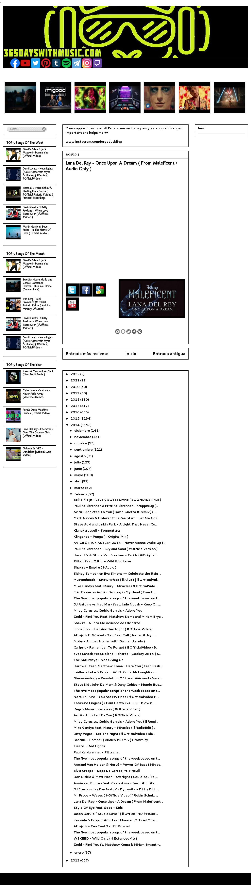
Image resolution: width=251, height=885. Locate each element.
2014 (76, 425)
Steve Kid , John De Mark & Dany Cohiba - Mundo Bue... (118, 684)
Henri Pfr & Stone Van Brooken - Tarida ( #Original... (116, 555)
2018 (75, 399)
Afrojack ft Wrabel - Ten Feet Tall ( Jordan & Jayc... (115, 635)
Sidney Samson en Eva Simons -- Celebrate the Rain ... (117, 573)
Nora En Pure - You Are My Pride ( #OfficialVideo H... (116, 696)
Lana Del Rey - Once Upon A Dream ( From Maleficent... (118, 801)
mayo (79, 475)
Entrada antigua (169, 353)
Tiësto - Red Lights (89, 746)
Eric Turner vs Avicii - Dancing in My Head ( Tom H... (115, 592)
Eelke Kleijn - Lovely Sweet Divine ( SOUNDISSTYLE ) (117, 499)
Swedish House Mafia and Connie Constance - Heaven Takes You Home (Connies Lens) (37, 284)
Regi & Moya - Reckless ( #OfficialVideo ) (107, 709)
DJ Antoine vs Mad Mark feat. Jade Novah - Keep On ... (117, 604)
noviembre (83, 436)
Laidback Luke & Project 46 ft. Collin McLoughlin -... (115, 672)
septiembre (83, 449)
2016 (75, 412)
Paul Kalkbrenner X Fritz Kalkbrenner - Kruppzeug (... (116, 505)
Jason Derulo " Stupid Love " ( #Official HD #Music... (116, 813)
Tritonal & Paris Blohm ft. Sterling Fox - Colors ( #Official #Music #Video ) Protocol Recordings (38, 193)
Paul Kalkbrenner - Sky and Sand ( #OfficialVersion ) (116, 548)
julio (78, 462)
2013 (75, 860)
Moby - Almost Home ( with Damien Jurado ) (109, 641)
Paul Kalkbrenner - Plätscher (97, 752)
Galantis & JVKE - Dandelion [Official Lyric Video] (37, 452)
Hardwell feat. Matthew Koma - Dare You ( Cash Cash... (118, 666)
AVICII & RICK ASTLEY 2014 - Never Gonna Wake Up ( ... (120, 542)
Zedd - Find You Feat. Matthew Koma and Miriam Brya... (118, 616)
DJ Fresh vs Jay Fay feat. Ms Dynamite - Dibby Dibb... (116, 789)
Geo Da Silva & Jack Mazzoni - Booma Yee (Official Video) (35, 153)
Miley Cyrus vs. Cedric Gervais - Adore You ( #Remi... (116, 721)
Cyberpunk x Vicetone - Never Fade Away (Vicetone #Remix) (36, 394)
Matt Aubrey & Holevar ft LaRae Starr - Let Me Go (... (117, 518)
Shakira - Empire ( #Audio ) (95, 567)
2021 (75, 380)
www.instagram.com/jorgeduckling (94, 141)
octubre (81, 443)
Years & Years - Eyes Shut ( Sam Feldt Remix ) (38, 373)
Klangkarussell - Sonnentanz (97, 530)
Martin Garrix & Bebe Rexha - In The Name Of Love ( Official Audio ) (36, 230)
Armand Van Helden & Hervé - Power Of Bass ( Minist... (118, 764)
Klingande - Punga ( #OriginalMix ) (101, 536)
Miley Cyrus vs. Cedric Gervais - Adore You (108, 610)
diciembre (82, 430)
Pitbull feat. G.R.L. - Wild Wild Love (102, 561)
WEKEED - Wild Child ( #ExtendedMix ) (105, 838)
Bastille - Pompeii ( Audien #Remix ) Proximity (111, 739)
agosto (80, 456)
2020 (75, 386)
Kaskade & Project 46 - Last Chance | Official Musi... (116, 820)
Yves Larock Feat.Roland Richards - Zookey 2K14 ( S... (117, 653)
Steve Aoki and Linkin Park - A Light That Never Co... (116, 524)
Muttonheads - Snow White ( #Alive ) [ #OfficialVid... (116, 579)
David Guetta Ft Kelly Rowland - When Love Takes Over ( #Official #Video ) (35, 212)
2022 (75, 374)
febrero (81, 494)
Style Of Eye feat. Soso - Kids (98, 807)
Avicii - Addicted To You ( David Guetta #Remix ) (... (115, 511)
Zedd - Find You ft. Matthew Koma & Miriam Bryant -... (117, 844)
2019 (75, 393)
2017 (75, 405)
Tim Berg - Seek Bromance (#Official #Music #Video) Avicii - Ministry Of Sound (36, 304)
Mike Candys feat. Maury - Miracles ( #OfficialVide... (115, 586)
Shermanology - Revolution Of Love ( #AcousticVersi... (118, 678)
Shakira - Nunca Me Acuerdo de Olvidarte (107, 622)
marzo (79, 487)
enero (79, 852)
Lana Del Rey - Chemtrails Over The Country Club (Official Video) (37, 432)
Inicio (130, 353)
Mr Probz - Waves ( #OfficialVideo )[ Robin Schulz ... (116, 795)
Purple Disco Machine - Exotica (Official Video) (36, 411)
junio (78, 468)
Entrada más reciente (87, 353)
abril (78, 481)
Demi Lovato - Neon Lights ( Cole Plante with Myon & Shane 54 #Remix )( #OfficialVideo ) (38, 173)
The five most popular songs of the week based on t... (117, 598)
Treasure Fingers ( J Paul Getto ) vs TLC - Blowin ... (114, 702)
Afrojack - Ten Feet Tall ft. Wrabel (102, 826)
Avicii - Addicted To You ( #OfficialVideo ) (107, 715)
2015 (75, 418)
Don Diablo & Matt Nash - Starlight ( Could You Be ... (116, 776)
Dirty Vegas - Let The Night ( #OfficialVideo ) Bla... (114, 733)
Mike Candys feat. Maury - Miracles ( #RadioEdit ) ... (115, 727)
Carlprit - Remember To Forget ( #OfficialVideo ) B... (116, 647)
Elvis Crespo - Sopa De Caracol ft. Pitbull (107, 770)
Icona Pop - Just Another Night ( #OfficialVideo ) (113, 629)
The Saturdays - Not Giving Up (99, 659)
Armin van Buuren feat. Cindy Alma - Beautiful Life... (115, 783)
